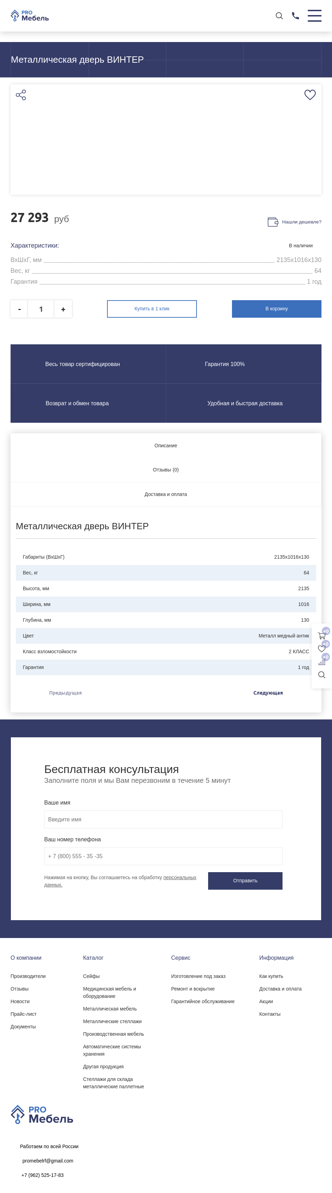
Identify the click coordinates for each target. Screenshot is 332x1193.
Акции (266, 999)
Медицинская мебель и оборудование (109, 990)
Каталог (93, 956)
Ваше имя (57, 802)
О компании (26, 956)
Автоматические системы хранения (112, 1048)
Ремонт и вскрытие (193, 987)
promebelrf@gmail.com (47, 1159)
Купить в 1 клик (166, 308)
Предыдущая (65, 692)
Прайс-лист (24, 1012)
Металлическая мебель (110, 1007)
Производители (28, 974)
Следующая (268, 692)
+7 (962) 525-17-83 (42, 1173)
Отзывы (19, 987)
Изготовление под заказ (198, 974)
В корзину (291, 308)
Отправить (252, 880)
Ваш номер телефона (72, 838)
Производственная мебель (113, 1032)
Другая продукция (103, 1065)
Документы (23, 1025)
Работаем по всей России (49, 1144)
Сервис (181, 956)
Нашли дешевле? (301, 223)
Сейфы (91, 974)
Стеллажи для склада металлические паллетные (113, 1081)
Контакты (269, 1012)
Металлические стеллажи (112, 1019)
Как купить (271, 974)
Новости (20, 999)
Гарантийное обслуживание (203, 999)
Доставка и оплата (280, 987)
